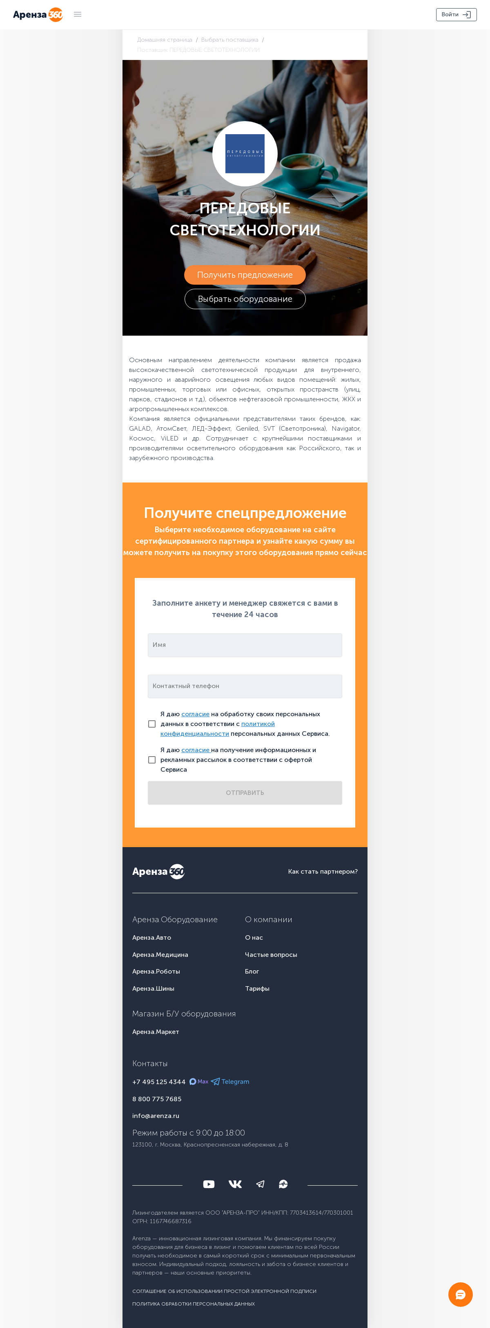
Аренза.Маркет (155, 1032)
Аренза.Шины (153, 988)
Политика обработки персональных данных (193, 1304)
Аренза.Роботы (156, 971)
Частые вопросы (271, 954)
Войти (456, 15)
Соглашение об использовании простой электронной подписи (224, 1291)
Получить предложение (245, 275)
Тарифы (257, 988)
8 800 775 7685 (156, 1099)
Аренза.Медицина (160, 954)
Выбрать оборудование (245, 299)
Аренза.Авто (151, 937)
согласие (195, 714)
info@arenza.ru (155, 1116)
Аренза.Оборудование (175, 919)
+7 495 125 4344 (159, 1082)
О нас (254, 937)
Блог (252, 971)
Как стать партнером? (323, 871)
